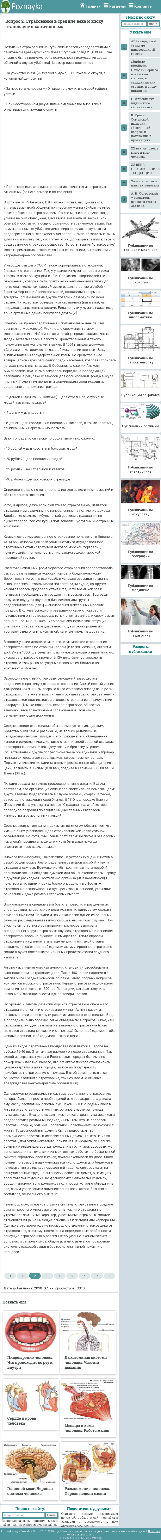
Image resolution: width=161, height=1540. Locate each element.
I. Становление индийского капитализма (142, 103)
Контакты (143, 6)
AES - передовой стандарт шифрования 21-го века (144, 47)
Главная (93, 6)
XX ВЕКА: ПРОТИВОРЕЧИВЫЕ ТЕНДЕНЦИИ (145, 168)
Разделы (117, 6)
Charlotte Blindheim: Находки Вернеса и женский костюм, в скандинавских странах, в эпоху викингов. (144, 76)
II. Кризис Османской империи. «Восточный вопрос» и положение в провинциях (141, 127)
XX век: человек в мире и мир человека (144, 152)
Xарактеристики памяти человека (145, 183)
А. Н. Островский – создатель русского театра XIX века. (144, 199)
